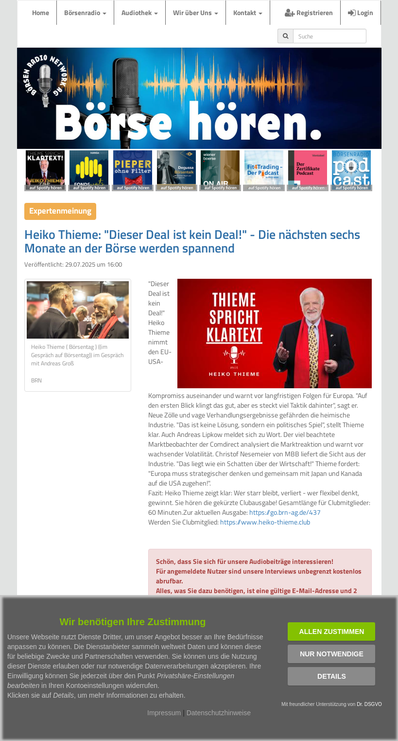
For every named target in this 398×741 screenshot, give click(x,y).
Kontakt (247, 12)
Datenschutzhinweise (219, 713)
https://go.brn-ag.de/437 (285, 512)
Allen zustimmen (331, 631)
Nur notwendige (331, 654)
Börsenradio (85, 12)
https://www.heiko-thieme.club (265, 522)
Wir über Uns (195, 12)
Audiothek (139, 12)
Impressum (164, 713)
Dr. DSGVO (369, 704)
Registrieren (309, 12)
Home (40, 12)
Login (360, 12)
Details (331, 676)
